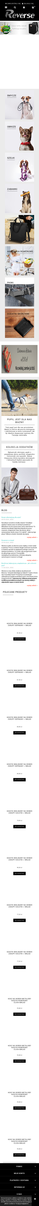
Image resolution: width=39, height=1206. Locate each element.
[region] (19, 55)
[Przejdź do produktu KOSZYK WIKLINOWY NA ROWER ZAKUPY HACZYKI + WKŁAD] (19, 799)
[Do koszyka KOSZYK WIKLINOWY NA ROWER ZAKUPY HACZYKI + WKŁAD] (19, 826)
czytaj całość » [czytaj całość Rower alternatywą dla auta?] (32, 537)
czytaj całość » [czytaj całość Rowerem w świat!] (32, 560)
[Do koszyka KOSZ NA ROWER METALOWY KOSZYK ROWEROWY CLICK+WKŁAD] (19, 1014)
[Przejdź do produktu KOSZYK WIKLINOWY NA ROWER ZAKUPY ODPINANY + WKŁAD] (19, 611)
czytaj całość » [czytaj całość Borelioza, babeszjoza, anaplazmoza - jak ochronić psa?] (32, 585)
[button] (6, 7)
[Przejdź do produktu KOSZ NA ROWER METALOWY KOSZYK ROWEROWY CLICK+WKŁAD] (19, 987)
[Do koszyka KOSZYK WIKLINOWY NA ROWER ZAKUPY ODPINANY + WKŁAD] (19, 639)
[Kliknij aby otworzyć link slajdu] (19, 55)
